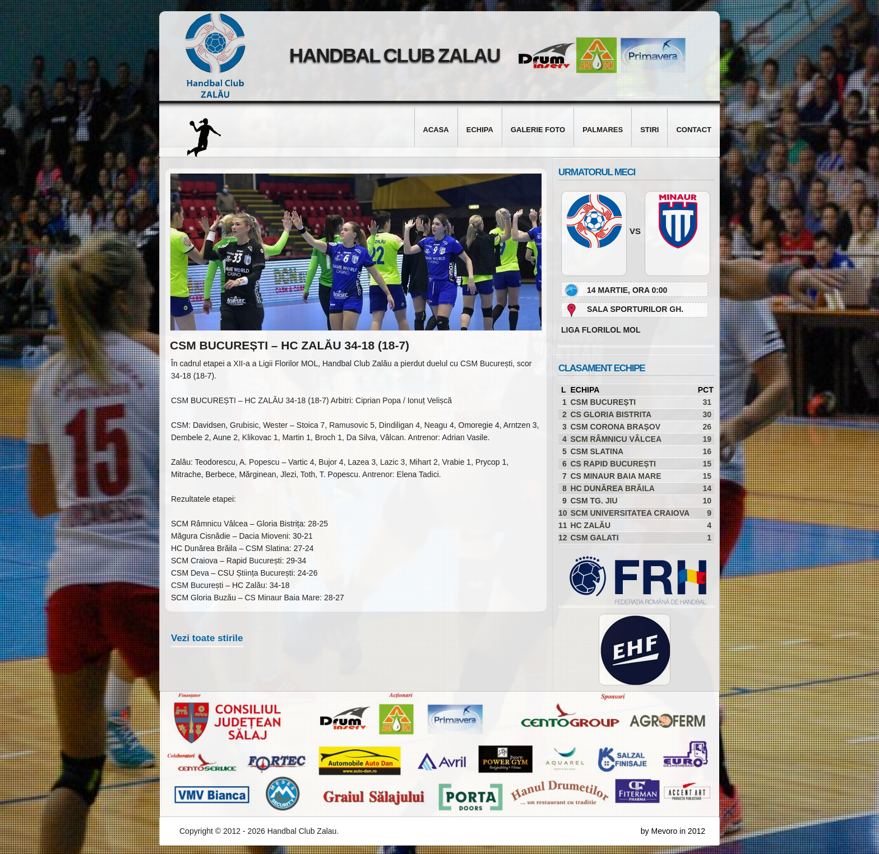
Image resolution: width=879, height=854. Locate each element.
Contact (693, 129)
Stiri (649, 129)
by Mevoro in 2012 (673, 831)
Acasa (436, 129)
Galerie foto (538, 129)
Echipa (479, 129)
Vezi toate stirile (207, 638)
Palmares (602, 129)
